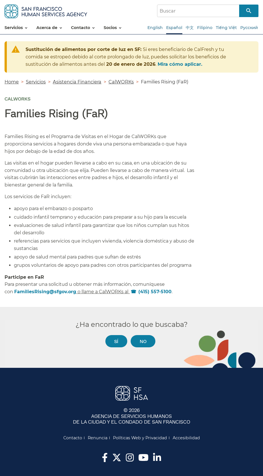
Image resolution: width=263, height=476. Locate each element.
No (143, 341)
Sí (116, 341)
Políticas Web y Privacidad (140, 437)
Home (12, 82)
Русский (249, 27)
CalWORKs (121, 82)
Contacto (72, 437)
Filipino (204, 27)
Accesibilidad (186, 437)
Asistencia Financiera (77, 82)
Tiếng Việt (226, 27)
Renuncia (97, 437)
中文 (190, 27)
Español (174, 27)
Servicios (36, 82)
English (155, 27)
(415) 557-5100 (155, 291)
